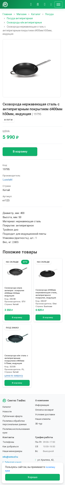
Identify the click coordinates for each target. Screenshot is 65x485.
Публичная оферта (12, 416)
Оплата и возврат (44, 409)
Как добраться (11, 446)
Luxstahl (7, 179)
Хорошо (32, 477)
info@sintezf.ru (10, 457)
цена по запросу (14, 375)
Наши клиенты (42, 419)
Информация (42, 405)
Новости (7, 411)
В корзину (20, 151)
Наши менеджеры (12, 451)
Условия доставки (45, 414)
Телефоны (8, 442)
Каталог (7, 407)
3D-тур (38, 423)
